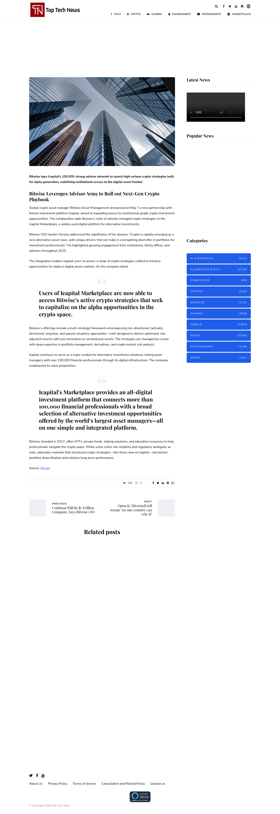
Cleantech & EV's (219, 269)
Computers (219, 280)
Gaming (154, 14)
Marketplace (239, 14)
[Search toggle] (216, 6)
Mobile (219, 324)
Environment (179, 14)
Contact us (157, 784)
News (219, 335)
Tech (116, 14)
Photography (209, 14)
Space (219, 358)
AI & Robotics (219, 258)
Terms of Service (84, 784)
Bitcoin (45, 468)
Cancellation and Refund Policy (123, 784)
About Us (36, 784)
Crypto (134, 14)
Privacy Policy (57, 784)
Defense (219, 302)
